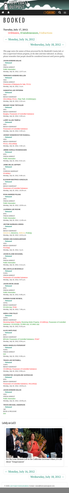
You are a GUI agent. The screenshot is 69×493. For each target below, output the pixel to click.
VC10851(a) (44, 322)
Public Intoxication (9, 69)
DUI (4, 354)
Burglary (6, 114)
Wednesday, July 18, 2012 (47, 44)
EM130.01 (6, 233)
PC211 (28, 84)
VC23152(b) (15, 324)
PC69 (14, 307)
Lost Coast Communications (19, 486)
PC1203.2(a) (7, 307)
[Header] (34, 5)
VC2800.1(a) (24, 324)
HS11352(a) (33, 384)
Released (8, 63)
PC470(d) (6, 248)
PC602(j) (29, 233)
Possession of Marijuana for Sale (14, 84)
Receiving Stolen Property (12, 322)
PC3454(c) (7, 173)
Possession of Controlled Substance (22, 114)
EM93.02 (22, 233)
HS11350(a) (7, 99)
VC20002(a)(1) (31, 99)
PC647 (37, 339)
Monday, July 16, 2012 (20, 39)
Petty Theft (21, 99)
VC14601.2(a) (34, 324)
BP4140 (6, 339)
